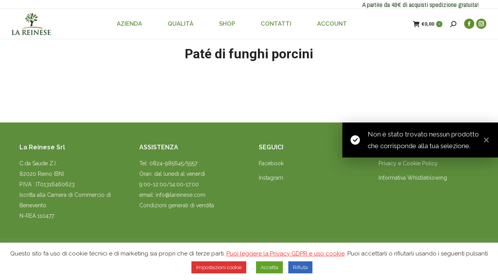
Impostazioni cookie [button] (219, 267)
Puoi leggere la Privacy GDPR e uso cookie (285, 253)
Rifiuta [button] (300, 267)
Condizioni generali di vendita (176, 205)
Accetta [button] (269, 267)
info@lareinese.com (180, 195)
